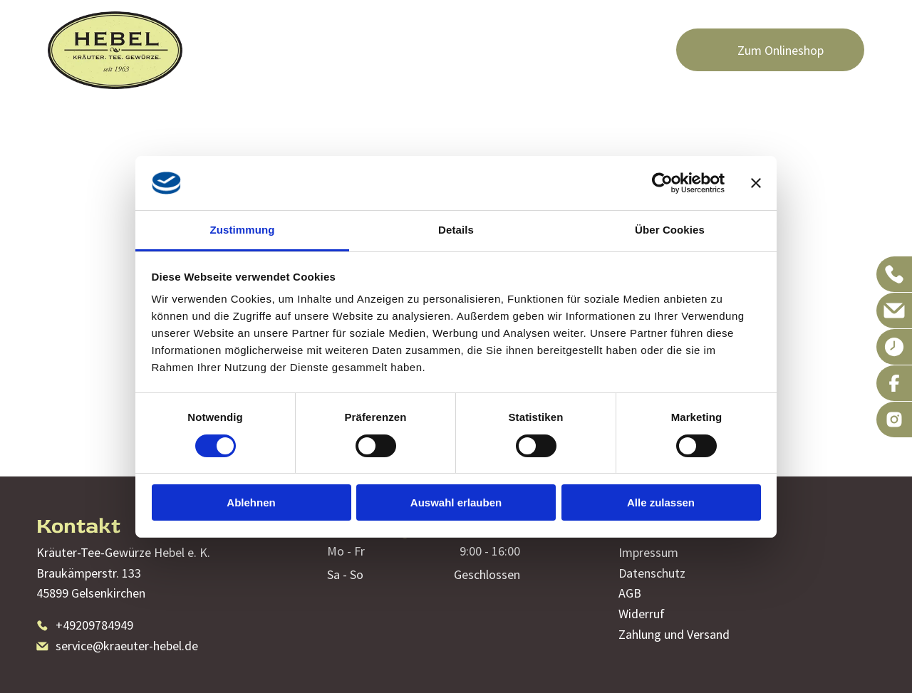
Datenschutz (651, 573)
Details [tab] (456, 230)
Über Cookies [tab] (670, 230)
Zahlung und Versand (674, 634)
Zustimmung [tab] (242, 230)
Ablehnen (251, 502)
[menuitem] (226, 30)
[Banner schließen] (756, 183)
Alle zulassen (661, 502)
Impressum (648, 552)
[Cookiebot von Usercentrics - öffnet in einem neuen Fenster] (662, 183)
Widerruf (641, 613)
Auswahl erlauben (456, 502)
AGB (629, 593)
